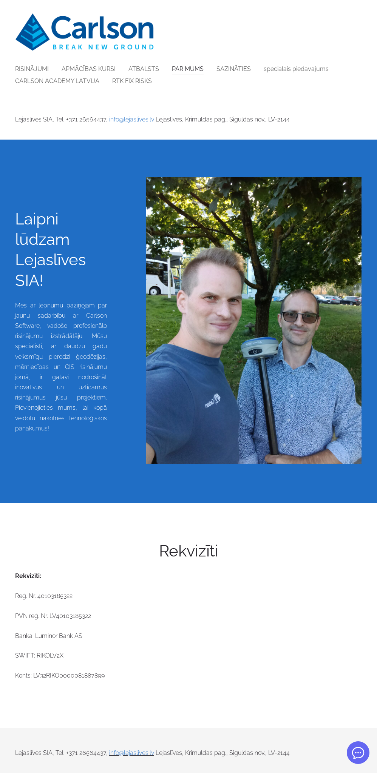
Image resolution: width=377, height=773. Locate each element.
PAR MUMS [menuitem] (188, 68)
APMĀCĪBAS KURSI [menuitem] (89, 68)
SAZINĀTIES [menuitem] (233, 68)
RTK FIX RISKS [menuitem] (132, 81)
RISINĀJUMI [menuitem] (32, 68)
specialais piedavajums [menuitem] (296, 68)
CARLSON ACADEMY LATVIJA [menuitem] (57, 81)
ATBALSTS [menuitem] (143, 68)
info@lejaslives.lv (131, 119)
